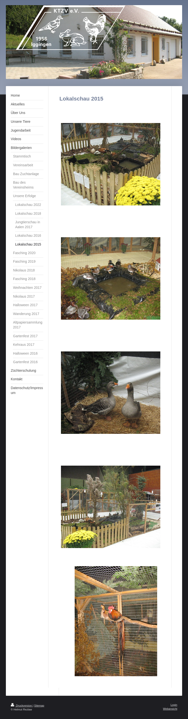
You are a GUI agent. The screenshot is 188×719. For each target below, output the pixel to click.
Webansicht (170, 708)
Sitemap (39, 705)
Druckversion (22, 705)
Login (174, 704)
